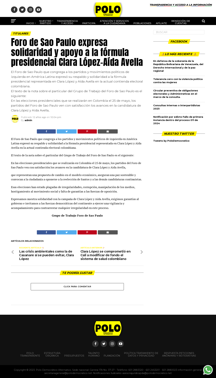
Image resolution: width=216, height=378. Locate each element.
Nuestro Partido (45, 22)
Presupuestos (74, 355)
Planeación (112, 355)
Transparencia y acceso (67, 22)
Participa (88, 23)
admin (28, 120)
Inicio (30, 23)
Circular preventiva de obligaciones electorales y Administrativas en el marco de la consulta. (175, 93)
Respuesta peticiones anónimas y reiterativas (179, 354)
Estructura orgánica (52, 354)
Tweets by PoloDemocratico (171, 140)
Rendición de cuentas (180, 22)
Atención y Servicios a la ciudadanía (114, 22)
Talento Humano (94, 354)
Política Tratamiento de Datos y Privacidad (141, 354)
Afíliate (161, 23)
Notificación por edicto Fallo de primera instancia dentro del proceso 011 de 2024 (178, 120)
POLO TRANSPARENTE (30, 354)
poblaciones (142, 23)
